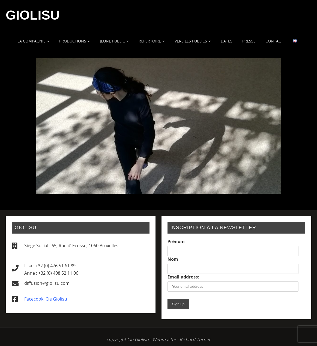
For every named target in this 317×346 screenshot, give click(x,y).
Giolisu (32, 15)
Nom (173, 259)
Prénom (176, 241)
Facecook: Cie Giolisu (45, 299)
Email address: (183, 277)
